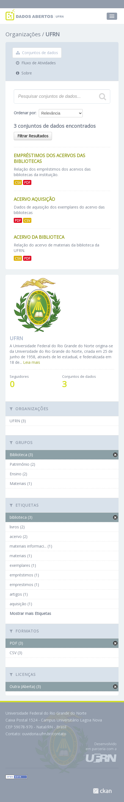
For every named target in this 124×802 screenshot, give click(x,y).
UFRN (52, 34)
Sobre (24, 73)
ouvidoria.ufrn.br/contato (44, 733)
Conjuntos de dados (37, 52)
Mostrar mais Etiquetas (30, 613)
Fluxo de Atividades (36, 62)
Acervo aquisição (34, 199)
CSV (18, 182)
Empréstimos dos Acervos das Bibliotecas (49, 158)
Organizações (23, 34)
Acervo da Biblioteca (39, 237)
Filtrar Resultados (32, 135)
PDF (27, 182)
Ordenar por (24, 112)
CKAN (102, 791)
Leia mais (31, 362)
